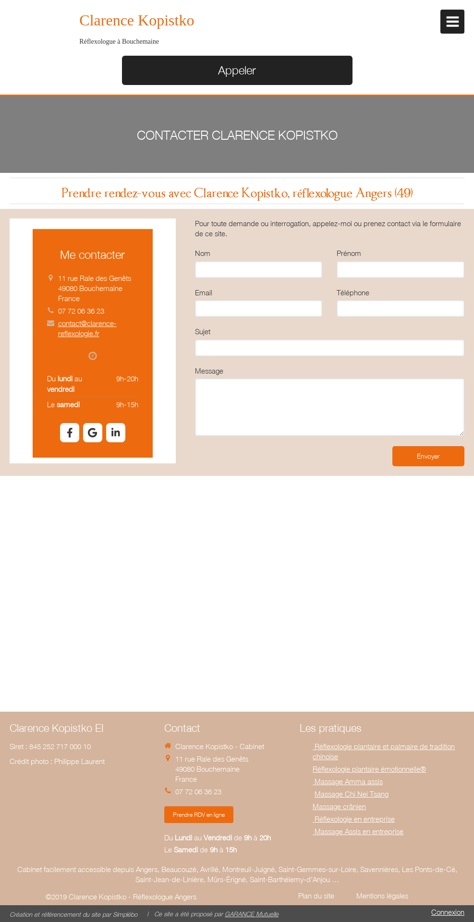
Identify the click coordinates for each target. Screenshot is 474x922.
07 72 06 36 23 (81, 310)
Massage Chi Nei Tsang (352, 793)
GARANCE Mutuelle (252, 914)
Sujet (202, 331)
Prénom (349, 253)
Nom (202, 253)
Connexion (447, 912)
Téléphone (353, 292)
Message (209, 370)
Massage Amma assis (348, 781)
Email (203, 292)
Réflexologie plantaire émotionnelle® (369, 768)
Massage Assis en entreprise (358, 831)
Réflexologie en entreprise (354, 818)
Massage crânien (339, 806)
